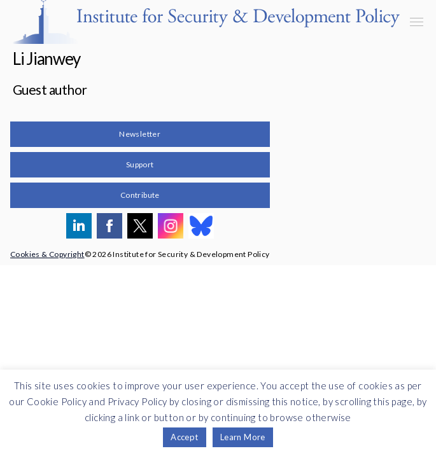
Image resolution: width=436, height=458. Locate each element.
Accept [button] (184, 437)
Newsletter (139, 134)
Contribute (140, 195)
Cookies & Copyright (47, 254)
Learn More (242, 437)
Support (140, 164)
